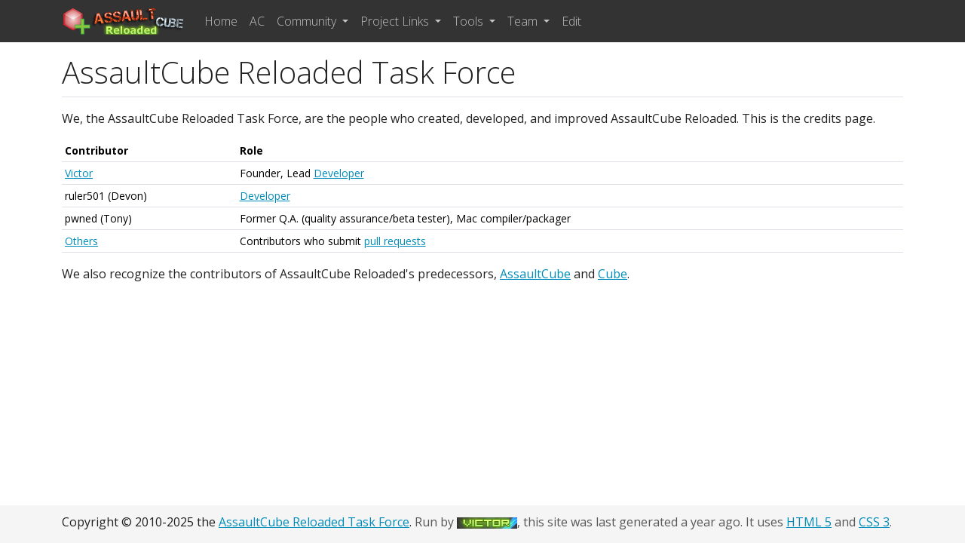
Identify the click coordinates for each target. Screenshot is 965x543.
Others (81, 241)
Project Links (396, 21)
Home (220, 21)
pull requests (395, 241)
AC (257, 21)
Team (524, 21)
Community (308, 21)
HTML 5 (809, 522)
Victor (79, 173)
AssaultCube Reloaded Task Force (314, 522)
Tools (469, 21)
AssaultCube (535, 273)
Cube (612, 273)
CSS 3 (874, 522)
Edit (571, 21)
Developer (339, 173)
